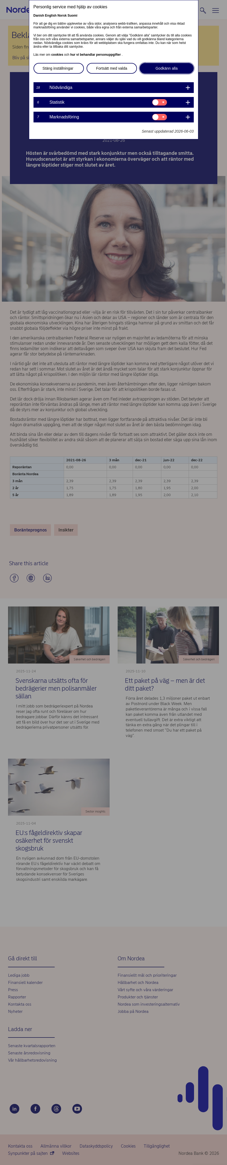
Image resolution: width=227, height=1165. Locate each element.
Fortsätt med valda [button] (111, 68)
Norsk (62, 15)
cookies (57, 55)
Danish (39, 15)
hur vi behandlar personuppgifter (96, 55)
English (51, 15)
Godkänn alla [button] (166, 68)
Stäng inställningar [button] (58, 68)
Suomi (72, 15)
